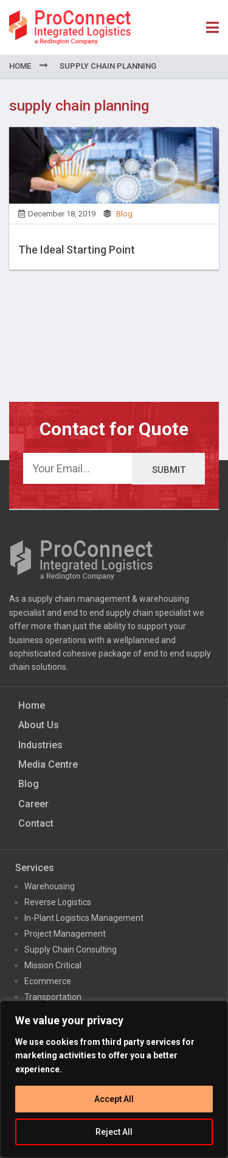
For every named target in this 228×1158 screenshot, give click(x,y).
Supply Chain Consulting (70, 949)
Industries (40, 745)
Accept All (114, 1099)
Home (20, 66)
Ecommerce (47, 981)
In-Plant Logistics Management (83, 918)
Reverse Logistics (57, 902)
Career (33, 804)
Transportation (52, 997)
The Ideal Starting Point (76, 253)
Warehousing (49, 886)
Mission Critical (52, 965)
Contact (36, 823)
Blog (124, 217)
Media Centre (48, 764)
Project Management (65, 934)
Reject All (114, 1132)
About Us (38, 725)
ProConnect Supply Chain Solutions (70, 27)
